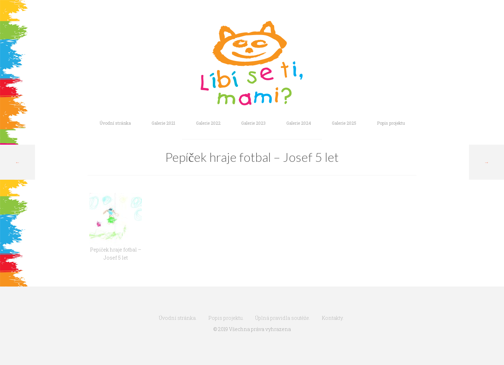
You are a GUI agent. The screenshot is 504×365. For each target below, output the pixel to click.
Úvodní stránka (115, 123)
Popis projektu (391, 123)
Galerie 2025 (344, 123)
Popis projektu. (226, 318)
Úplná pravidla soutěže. (282, 318)
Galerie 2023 (253, 123)
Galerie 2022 (208, 123)
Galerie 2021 (163, 123)
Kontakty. (333, 318)
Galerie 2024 (298, 123)
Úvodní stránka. (178, 318)
